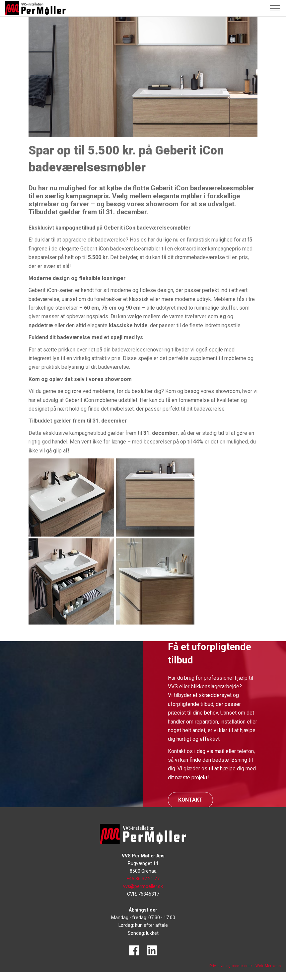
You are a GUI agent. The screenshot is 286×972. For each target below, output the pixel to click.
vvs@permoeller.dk (143, 886)
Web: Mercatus (268, 966)
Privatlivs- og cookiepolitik (230, 966)
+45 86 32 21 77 (143, 878)
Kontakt (190, 800)
